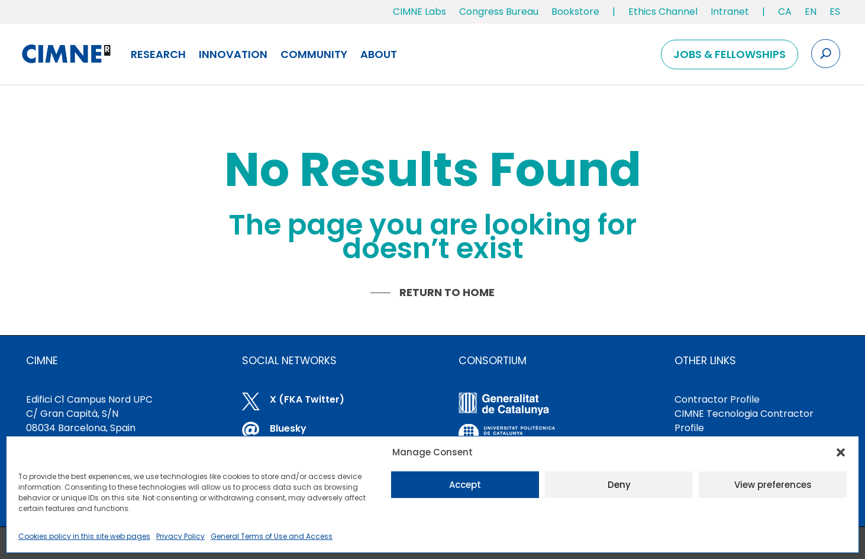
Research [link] (158, 54)
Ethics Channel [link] (663, 11)
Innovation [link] (233, 54)
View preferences (773, 484)
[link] (785, 14)
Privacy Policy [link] (180, 536)
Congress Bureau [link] (498, 11)
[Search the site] (825, 53)
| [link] (613, 11)
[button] (841, 452)
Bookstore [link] (575, 11)
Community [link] (313, 54)
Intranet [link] (730, 11)
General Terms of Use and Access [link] (272, 536)
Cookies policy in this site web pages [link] (84, 536)
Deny (619, 484)
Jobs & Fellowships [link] (729, 54)
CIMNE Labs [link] (419, 11)
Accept (465, 484)
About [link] (378, 54)
